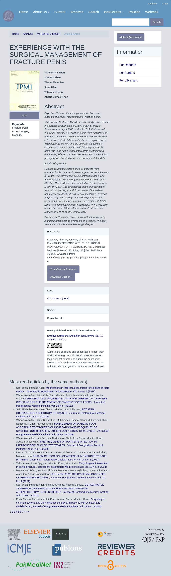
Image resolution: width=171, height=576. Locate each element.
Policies (134, 12)
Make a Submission (131, 37)
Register (152, 3)
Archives (76, 12)
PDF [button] (24, 115)
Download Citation (61, 276)
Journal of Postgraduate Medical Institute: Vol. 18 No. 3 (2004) (72, 466)
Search (93, 12)
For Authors (127, 72)
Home (23, 12)
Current (59, 12)
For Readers (127, 65)
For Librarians (128, 80)
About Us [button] (41, 12)
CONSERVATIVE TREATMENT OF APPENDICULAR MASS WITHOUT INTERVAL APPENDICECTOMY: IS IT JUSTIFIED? (60, 488)
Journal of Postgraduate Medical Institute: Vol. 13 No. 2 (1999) (60, 391)
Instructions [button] (114, 12)
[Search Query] (130, 22)
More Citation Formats (63, 269)
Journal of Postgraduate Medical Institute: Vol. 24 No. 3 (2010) (64, 459)
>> (27, 511)
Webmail (151, 12)
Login (165, 3)
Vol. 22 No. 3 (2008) (48, 33)
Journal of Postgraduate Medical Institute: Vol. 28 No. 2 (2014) (67, 506)
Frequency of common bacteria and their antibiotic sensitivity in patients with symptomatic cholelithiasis (60, 503)
